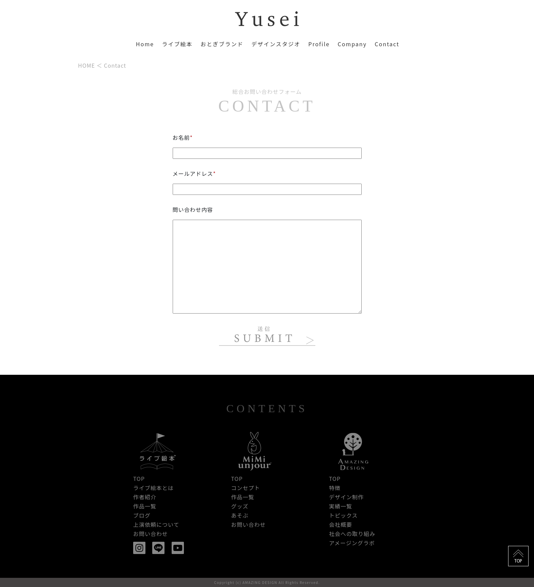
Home (145, 44)
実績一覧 (340, 506)
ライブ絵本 (177, 44)
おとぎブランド (222, 44)
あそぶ (239, 515)
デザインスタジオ (275, 44)
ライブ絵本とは (153, 488)
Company (351, 44)
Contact (387, 44)
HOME (86, 65)
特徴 (335, 488)
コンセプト (245, 488)
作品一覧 (144, 506)
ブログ (142, 515)
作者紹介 (144, 497)
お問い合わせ (150, 534)
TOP (139, 478)
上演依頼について (156, 524)
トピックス (343, 515)
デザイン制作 (346, 497)
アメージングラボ (352, 543)
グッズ (239, 506)
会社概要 (340, 524)
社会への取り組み (352, 534)
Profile (319, 44)
